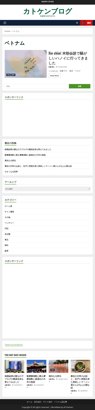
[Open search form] (77, 23)
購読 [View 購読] (85, 23)
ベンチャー (9, 222)
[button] (4, 22)
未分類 (7, 234)
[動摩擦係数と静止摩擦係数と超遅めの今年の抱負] (36, 366)
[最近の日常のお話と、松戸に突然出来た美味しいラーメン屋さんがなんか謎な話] (80, 366)
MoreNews (56, 407)
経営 (6, 250)
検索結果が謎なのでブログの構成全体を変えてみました (28, 149)
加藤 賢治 (51, 67)
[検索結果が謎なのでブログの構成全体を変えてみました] (14, 366)
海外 (13, 75)
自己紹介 (37, 401)
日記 (8, 75)
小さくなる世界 (11, 171)
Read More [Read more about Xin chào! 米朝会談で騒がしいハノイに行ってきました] (55, 75)
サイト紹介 (47, 401)
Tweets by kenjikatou (14, 344)
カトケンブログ (47, 11)
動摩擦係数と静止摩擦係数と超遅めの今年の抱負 (25, 154)
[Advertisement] (47, 118)
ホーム (29, 401)
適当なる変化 (10, 160)
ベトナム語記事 (60, 401)
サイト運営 (9, 211)
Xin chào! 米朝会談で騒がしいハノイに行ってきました (26, 64)
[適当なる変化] (58, 366)
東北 (6, 239)
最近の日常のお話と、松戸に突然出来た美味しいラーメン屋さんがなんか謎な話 (38, 166)
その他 (7, 217)
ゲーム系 (8, 206)
